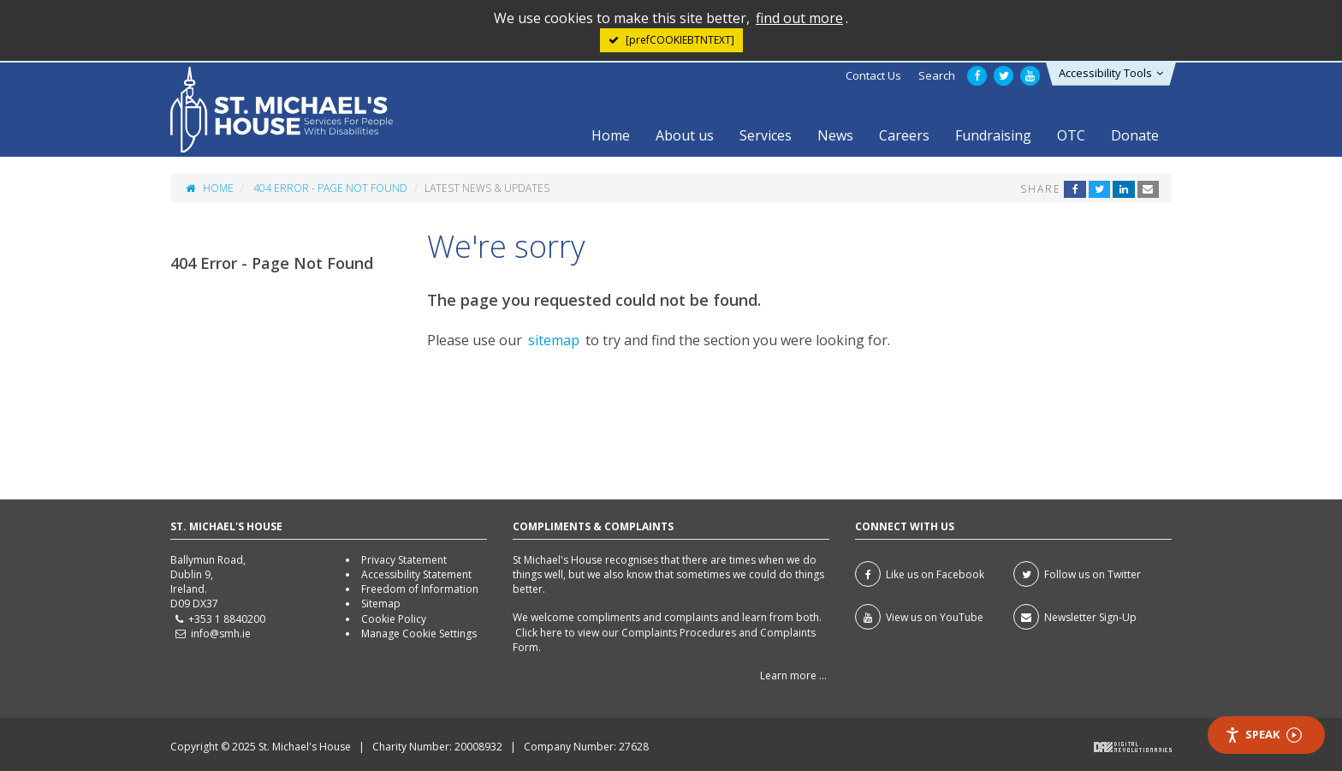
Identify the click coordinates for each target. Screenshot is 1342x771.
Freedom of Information (419, 589)
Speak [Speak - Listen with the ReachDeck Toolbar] (1263, 734)
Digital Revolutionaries (1133, 747)
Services (765, 135)
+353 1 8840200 (226, 619)
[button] (1111, 74)
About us (685, 135)
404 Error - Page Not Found (330, 188)
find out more (799, 18)
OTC (1071, 135)
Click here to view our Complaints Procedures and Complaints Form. (664, 639)
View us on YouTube (919, 617)
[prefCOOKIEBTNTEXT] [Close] (680, 40)
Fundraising (993, 135)
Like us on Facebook (919, 574)
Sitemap (381, 603)
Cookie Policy (393, 619)
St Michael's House (281, 109)
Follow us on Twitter (1077, 574)
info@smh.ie (221, 633)
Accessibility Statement (416, 574)
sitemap (553, 340)
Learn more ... (793, 675)
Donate (1135, 135)
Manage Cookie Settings (419, 633)
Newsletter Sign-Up (1075, 617)
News (835, 135)
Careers (904, 135)
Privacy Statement (404, 560)
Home (610, 135)
